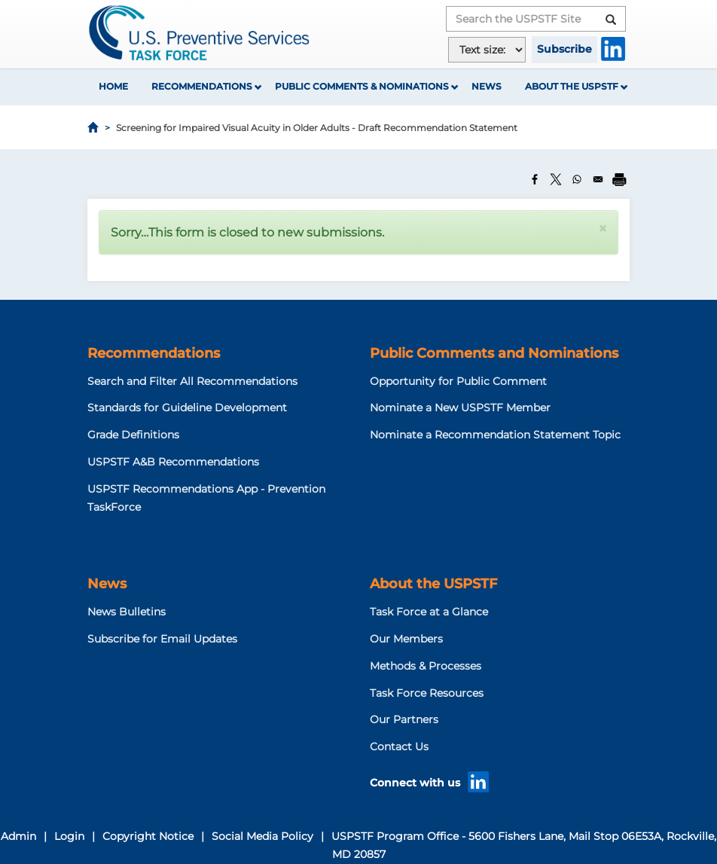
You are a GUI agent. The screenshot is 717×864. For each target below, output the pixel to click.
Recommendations (201, 86)
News (486, 86)
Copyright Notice (148, 836)
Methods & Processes (425, 666)
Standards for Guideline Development (187, 407)
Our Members (406, 639)
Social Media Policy (262, 836)
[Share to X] (555, 179)
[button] (602, 229)
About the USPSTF (571, 86)
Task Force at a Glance (429, 611)
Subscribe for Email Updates (162, 639)
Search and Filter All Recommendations (192, 381)
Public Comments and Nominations (494, 353)
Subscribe (564, 49)
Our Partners (404, 719)
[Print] (619, 179)
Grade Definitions (133, 434)
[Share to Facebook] (534, 179)
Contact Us (399, 746)
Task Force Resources (427, 693)
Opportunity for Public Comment (458, 381)
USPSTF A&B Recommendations (173, 462)
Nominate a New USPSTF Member (460, 407)
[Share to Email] (598, 179)
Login (69, 836)
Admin (18, 836)
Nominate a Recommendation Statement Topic (495, 434)
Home (113, 86)
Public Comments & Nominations (362, 86)
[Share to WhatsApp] (576, 179)
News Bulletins (126, 611)
